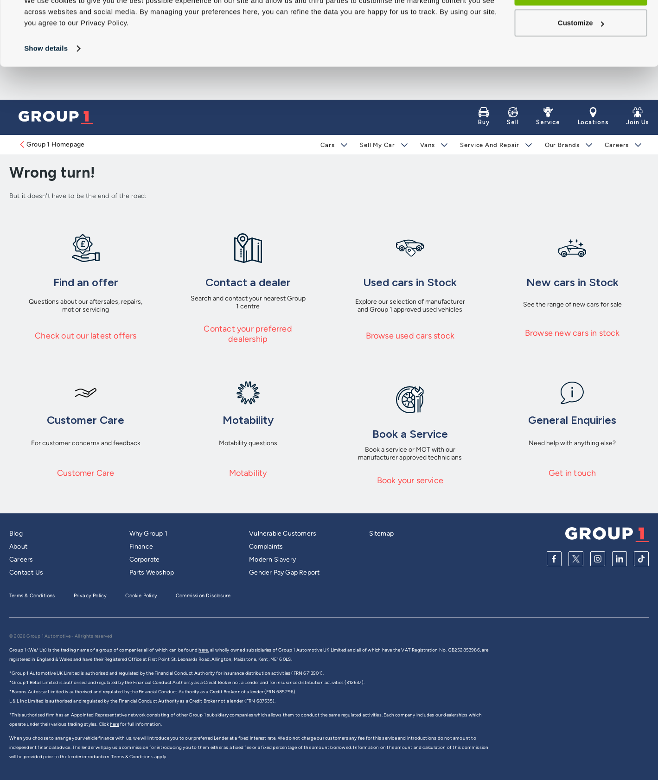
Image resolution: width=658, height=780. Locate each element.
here (114, 724)
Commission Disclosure (203, 596)
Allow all (581, 25)
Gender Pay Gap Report (284, 572)
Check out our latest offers (85, 336)
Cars (327, 144)
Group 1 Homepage (51, 144)
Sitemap (381, 533)
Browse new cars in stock (572, 333)
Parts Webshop (151, 572)
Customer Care (86, 473)
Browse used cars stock (410, 336)
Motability (248, 473)
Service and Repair (489, 144)
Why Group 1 (148, 533)
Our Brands (561, 144)
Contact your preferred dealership (248, 334)
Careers (616, 144)
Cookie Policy (141, 596)
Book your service (410, 480)
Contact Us (26, 572)
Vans (427, 144)
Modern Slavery (272, 559)
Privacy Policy (90, 596)
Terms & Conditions (32, 596)
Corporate (144, 559)
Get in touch (572, 473)
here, (203, 650)
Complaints (266, 546)
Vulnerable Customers (282, 533)
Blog (16, 533)
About (18, 546)
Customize (581, 56)
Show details (46, 81)
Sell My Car (377, 144)
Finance (141, 546)
